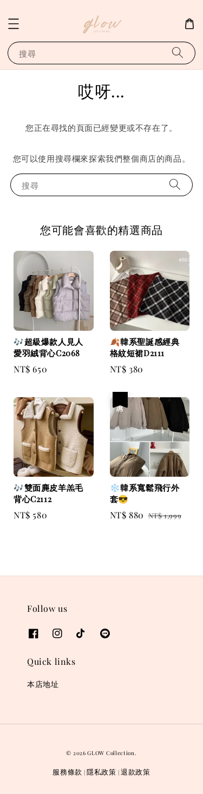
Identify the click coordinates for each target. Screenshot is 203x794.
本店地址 (42, 684)
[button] (13, 24)
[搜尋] (177, 52)
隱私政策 (101, 771)
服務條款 (67, 771)
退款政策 (135, 771)
